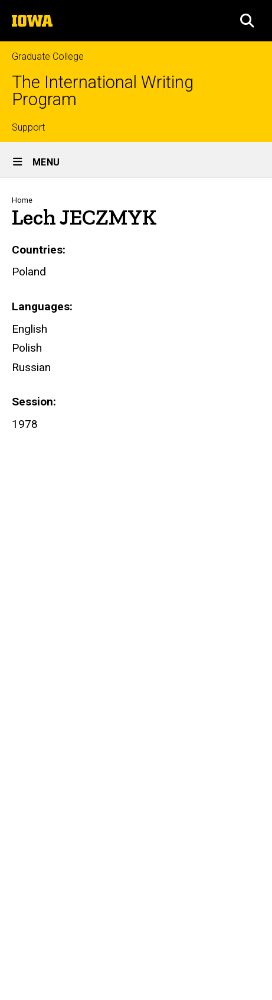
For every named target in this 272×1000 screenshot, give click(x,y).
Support (28, 127)
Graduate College (48, 56)
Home (22, 200)
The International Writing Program (103, 91)
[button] (247, 20)
